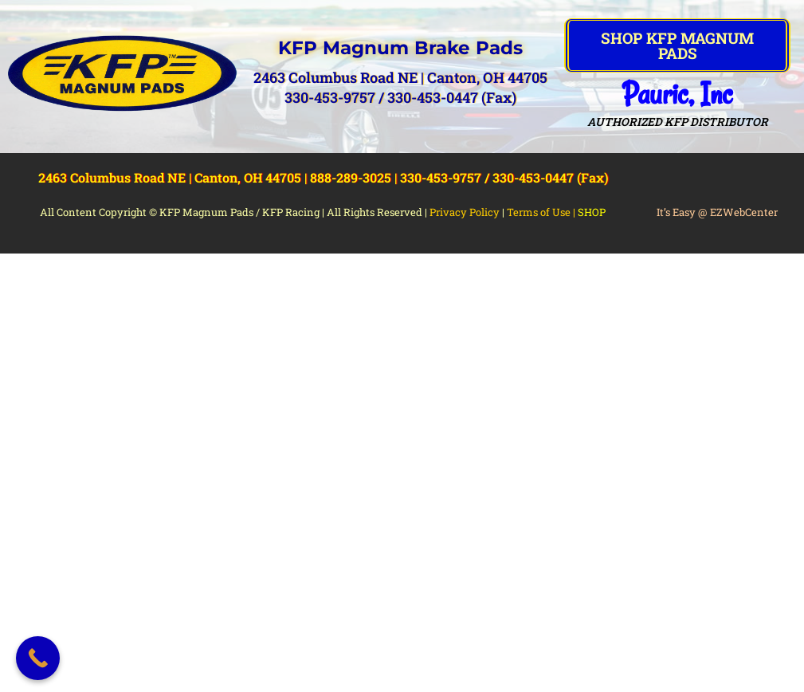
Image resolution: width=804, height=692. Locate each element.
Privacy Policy (464, 212)
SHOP (592, 212)
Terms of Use (539, 212)
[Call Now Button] (38, 658)
